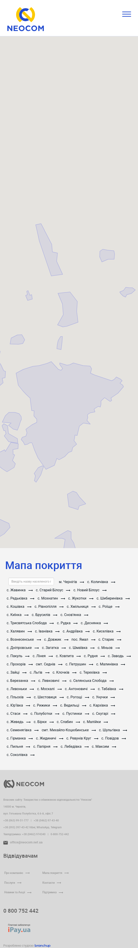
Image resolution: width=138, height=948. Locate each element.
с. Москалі (49, 689)
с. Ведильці (73, 705)
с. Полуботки (45, 713)
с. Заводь (119, 656)
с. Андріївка (76, 631)
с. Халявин (19, 631)
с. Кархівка (102, 705)
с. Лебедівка (75, 746)
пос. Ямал (83, 639)
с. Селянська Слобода (92, 681)
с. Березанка (21, 681)
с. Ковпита (68, 656)
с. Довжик (56, 639)
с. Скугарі (103, 713)
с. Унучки (103, 697)
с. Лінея (43, 656)
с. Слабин (68, 722)
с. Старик (110, 639)
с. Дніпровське (23, 648)
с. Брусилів (44, 615)
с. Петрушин (79, 664)
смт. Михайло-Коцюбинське (69, 730)
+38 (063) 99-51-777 (16, 820)
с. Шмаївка (82, 648)
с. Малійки (95, 722)
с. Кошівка (19, 606)
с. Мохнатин (51, 598)
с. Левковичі (52, 681)
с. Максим (104, 746)
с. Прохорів (20, 664)
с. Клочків (65, 672)
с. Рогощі (78, 697)
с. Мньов (109, 648)
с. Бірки (44, 722)
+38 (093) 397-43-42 (16, 827)
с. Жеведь (19, 722)
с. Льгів (39, 672)
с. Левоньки (20, 689)
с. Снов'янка (74, 615)
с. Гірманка (20, 738)
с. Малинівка (110, 664)
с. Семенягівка (23, 730)
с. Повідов (113, 738)
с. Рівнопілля (49, 606)
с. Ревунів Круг (82, 738)
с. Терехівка (93, 672)
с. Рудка (67, 623)
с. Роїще (109, 606)
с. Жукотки (80, 598)
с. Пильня (18, 746)
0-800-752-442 (60, 834)
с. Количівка (101, 582)
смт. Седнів (49, 664)
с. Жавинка (20, 590)
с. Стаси (17, 713)
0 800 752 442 (21, 910)
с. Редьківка (20, 598)
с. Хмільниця (81, 606)
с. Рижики (45, 705)
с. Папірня (45, 746)
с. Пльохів (19, 697)
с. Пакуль (18, 656)
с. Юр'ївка (18, 705)
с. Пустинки (75, 713)
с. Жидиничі (49, 738)
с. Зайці (17, 672)
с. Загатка (54, 648)
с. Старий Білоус (53, 590)
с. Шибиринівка (113, 598)
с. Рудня (94, 656)
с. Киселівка (106, 631)
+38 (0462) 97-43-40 (46, 820)
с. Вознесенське (24, 639)
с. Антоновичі (80, 689)
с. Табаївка (110, 689)
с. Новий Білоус (90, 590)
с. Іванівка (47, 631)
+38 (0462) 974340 (33, 834)
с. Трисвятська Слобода (30, 623)
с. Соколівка (21, 755)
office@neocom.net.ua (23, 842)
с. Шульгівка (113, 730)
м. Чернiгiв (71, 582)
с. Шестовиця (49, 697)
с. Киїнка (18, 615)
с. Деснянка (94, 623)
